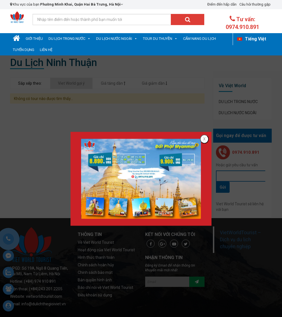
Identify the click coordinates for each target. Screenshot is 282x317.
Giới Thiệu (34, 38)
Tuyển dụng (23, 50)
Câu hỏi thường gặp (255, 4)
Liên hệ (46, 50)
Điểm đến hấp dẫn (222, 4)
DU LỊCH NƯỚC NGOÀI (114, 38)
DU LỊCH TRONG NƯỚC (66, 38)
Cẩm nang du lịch (199, 38)
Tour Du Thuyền (157, 38)
